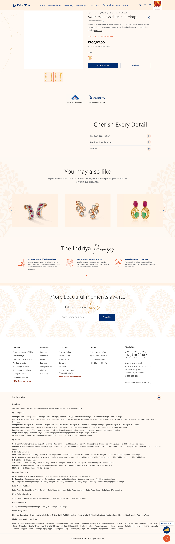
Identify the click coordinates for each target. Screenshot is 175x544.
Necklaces (31, 408)
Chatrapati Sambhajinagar (103, 523)
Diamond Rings (60, 446)
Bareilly (41, 523)
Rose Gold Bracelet (65, 455)
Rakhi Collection (69, 515)
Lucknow (136, 526)
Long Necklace (58, 419)
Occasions (100, 5)
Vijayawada (103, 529)
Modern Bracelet (27, 427)
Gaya (15, 526)
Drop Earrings (26, 417)
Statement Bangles (112, 430)
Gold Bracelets (72, 444)
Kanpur (120, 526)
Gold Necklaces (86, 444)
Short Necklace (27, 419)
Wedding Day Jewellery (105, 479)
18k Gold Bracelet (87, 465)
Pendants (61, 408)
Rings (23, 408)
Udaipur (93, 529)
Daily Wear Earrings (20, 490)
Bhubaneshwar (62, 523)
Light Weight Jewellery (21, 494)
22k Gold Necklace (106, 463)
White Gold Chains (66, 457)
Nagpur (24, 529)
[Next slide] (163, 210)
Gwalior (49, 526)
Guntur (32, 526)
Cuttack (119, 523)
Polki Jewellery (23, 452)
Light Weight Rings (78, 498)
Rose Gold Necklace (116, 455)
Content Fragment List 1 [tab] (86, 275)
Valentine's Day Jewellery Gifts (108, 515)
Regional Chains (55, 435)
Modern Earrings (66, 417)
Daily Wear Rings (93, 490)
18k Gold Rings (57, 465)
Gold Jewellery (23, 444)
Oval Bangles (25, 430)
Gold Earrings (36, 444)
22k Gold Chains (90, 463)
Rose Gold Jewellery (29, 455)
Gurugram (40, 526)
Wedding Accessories (98, 482)
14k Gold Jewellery (27, 468)
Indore (90, 526)
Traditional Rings (35, 433)
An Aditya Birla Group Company (138, 382)
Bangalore (50, 523)
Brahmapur (74, 523)
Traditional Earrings (83, 417)
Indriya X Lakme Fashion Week (136, 515)
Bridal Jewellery (36, 515)
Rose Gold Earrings (48, 455)
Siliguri (80, 529)
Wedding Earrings (32, 482)
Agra (14, 523)
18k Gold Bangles (72, 465)
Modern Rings (62, 433)
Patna (37, 529)
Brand (44, 5)
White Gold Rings (138, 457)
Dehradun (139, 523)
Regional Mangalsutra (112, 425)
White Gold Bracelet (101, 457)
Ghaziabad (23, 526)
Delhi (146, 523)
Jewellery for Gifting (86, 515)
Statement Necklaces (124, 419)
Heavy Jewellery (19, 502)
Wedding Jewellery (20, 472)
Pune (53, 529)
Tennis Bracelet (42, 427)
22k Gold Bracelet (74, 463)
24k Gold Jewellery (28, 460)
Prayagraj (45, 529)
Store (132, 5)
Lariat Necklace (72, 419)
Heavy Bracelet (48, 507)
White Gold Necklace (120, 457)
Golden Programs (117, 5)
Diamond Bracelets (91, 446)
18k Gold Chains (43, 465)
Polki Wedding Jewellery (80, 476)
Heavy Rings (61, 507)
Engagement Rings (116, 482)
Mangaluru (155, 526)
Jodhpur (112, 526)
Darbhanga (128, 523)
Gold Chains (99, 444)
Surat (86, 529)
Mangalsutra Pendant (33, 425)
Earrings (105, 13)
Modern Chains (25, 435)
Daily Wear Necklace (76, 490)
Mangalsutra (50, 408)
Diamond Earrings (44, 446)
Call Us (135, 65)
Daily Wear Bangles (38, 490)
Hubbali (72, 526)
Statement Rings (76, 433)
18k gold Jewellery (27, 465)
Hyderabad (81, 526)
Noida (31, 529)
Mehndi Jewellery (69, 479)
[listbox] (53, 75)
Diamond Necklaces (109, 446)
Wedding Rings (81, 482)
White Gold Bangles (84, 457)
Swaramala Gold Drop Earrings (121, 13)
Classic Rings (49, 433)
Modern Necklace (141, 419)
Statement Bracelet (87, 427)
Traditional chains (84, 435)
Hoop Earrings (39, 417)
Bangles (40, 408)
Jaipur (97, 526)
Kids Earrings (116, 417)
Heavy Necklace (19, 507)
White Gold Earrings (49, 457)
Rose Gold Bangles (98, 455)
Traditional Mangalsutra (92, 425)
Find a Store (103, 65)
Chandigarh (86, 523)
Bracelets (71, 408)
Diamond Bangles (74, 446)
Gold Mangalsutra (113, 444)
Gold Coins (140, 444)
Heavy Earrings (33, 507)
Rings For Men (91, 433)
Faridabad (154, 523)
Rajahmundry (62, 529)
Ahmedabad (23, 523)
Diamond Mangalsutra (128, 446)
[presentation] (155, 537)
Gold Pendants (128, 444)
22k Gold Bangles (58, 463)
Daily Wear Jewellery (20, 486)
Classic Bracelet (71, 427)
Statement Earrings (101, 417)
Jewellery (72, 5)
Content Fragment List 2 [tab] (88, 275)
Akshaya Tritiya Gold (53, 515)
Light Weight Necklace (21, 498)
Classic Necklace (106, 419)
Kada (70, 430)
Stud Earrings (52, 417)
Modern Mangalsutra (72, 425)
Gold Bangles (59, 444)
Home (90, 13)
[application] (53, 40)
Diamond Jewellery (28, 446)
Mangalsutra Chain (131, 425)
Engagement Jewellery (34, 479)
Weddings (86, 5)
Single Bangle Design (40, 430)
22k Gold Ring (43, 463)
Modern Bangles (95, 430)
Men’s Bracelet (56, 427)
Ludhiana (145, 526)
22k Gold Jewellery (28, 463)
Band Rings (22, 433)
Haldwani (58, 526)
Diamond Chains (145, 446)
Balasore (33, 523)
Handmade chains (40, 435)
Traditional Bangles (59, 430)
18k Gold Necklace (104, 465)
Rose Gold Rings (133, 455)
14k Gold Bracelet (44, 468)
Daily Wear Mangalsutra (112, 490)
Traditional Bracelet (105, 427)
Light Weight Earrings (41, 498)
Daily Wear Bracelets (57, 490)
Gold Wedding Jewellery (33, 476)
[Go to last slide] (12, 210)
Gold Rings (47, 444)
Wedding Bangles (48, 482)
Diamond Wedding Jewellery (56, 476)
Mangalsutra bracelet (53, 425)
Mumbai (16, 529)
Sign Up (107, 317)
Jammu (104, 526)
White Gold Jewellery (30, 457)
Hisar (65, 526)
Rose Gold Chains (82, 455)
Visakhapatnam (117, 529)
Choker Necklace (43, 419)
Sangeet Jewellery (52, 479)
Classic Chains (70, 435)
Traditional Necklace (88, 419)
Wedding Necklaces (65, 482)
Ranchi (73, 529)
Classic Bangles (80, 430)
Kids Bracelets (121, 427)
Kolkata (128, 526)
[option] (49, 77)
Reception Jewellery (86, 479)
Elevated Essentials (20, 515)
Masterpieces (57, 5)
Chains (79, 408)
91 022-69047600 (132, 376)
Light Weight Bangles (60, 498)
